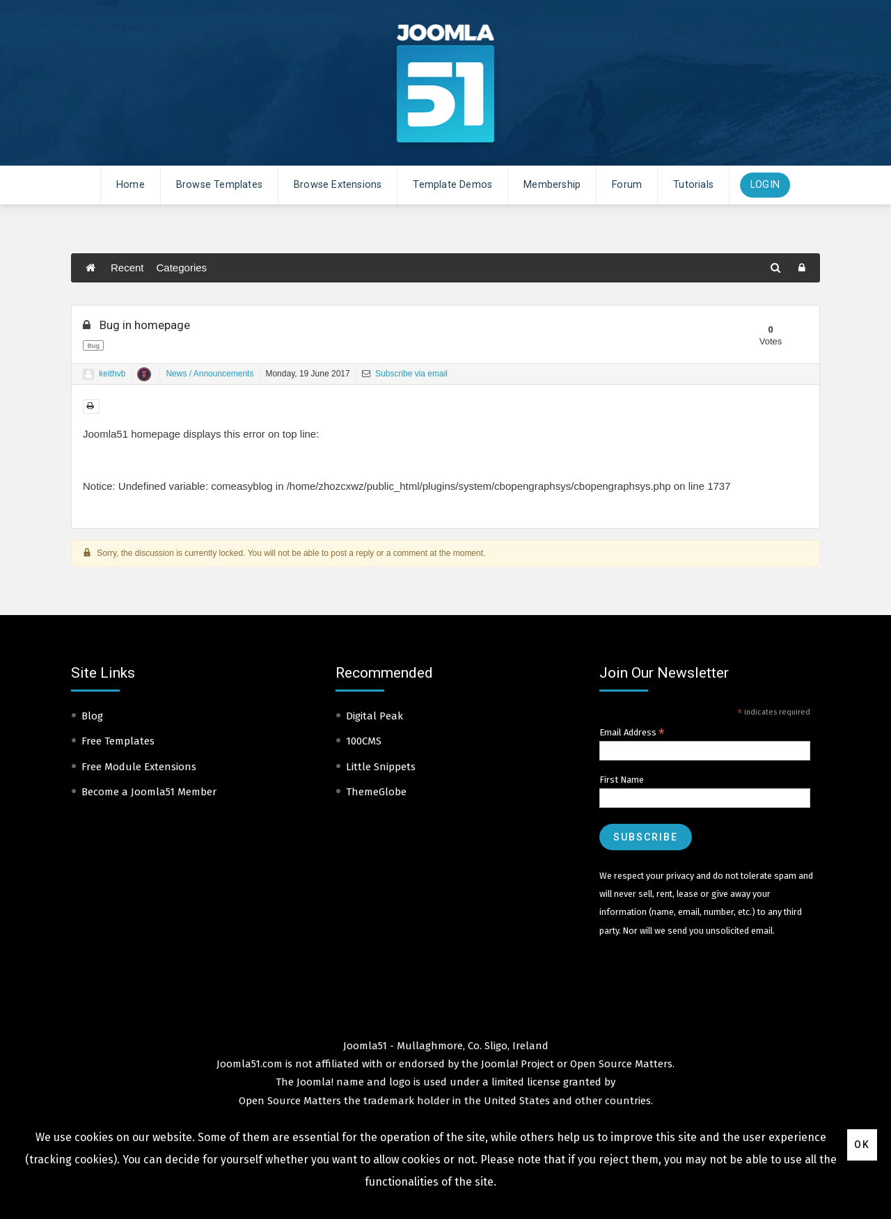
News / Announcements (209, 374)
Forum (627, 185)
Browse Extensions (337, 185)
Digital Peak (374, 716)
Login (765, 185)
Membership (552, 185)
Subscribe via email (405, 374)
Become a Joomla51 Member (148, 792)
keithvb (112, 374)
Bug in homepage (136, 325)
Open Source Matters (621, 1064)
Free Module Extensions (138, 766)
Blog (92, 716)
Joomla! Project (516, 1064)
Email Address (632, 732)
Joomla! (315, 1082)
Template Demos (452, 185)
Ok (862, 1144)
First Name (621, 779)
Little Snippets (381, 766)
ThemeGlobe (376, 792)
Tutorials (693, 185)
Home (130, 185)
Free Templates (118, 741)
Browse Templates (219, 185)
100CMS (363, 741)
